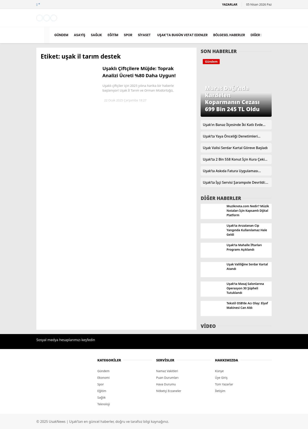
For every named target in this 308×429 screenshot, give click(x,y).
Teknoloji (103, 404)
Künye (219, 371)
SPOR (128, 35)
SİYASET (144, 35)
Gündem (211, 61)
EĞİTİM (113, 35)
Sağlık (101, 397)
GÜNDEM (61, 35)
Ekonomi (103, 378)
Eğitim (101, 391)
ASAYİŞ (79, 35)
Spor (100, 384)
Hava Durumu (166, 384)
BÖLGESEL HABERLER (229, 35)
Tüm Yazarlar (224, 384)
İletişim (220, 391)
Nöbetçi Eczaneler (168, 391)
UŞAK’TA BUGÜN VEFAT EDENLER (182, 35)
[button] (47, 35)
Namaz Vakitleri (167, 371)
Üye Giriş (221, 378)
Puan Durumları (167, 378)
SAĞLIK (96, 35)
